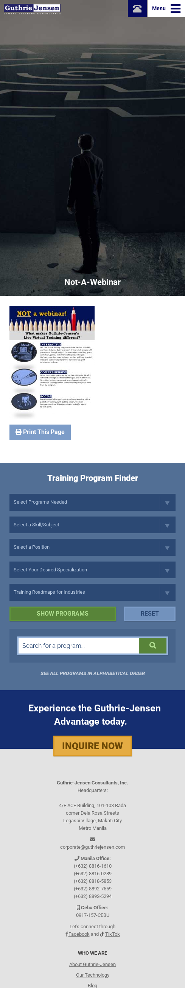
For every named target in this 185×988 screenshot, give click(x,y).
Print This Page (40, 432)
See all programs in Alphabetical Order (92, 673)
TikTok (112, 934)
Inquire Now (92, 746)
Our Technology (92, 975)
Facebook (79, 934)
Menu (166, 8)
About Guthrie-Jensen (92, 964)
